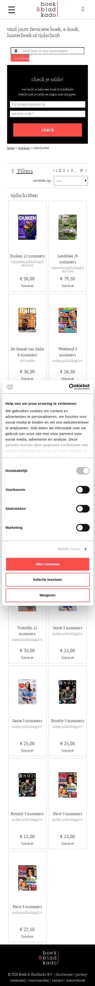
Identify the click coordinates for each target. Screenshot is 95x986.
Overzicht (24, 148)
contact (57, 980)
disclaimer (64, 974)
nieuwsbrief (75, 980)
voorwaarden (38, 980)
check (47, 130)
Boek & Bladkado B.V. (36, 974)
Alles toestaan (48, 564)
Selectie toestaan (47, 579)
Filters (21, 171)
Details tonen (69, 549)
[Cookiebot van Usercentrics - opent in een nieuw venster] (69, 387)
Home (10, 148)
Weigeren (47, 595)
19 (82, 170)
